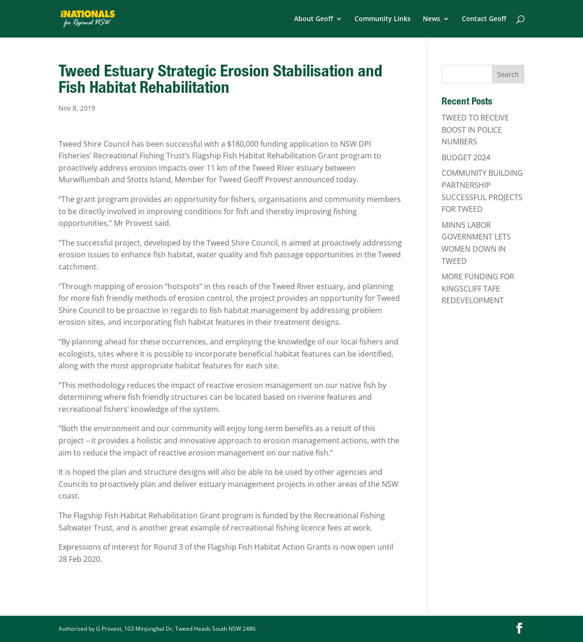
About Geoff (313, 19)
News (431, 19)
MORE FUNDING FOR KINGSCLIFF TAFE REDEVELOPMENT (478, 288)
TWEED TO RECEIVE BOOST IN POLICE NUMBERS (475, 129)
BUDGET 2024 (466, 157)
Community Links (382, 19)
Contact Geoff (484, 19)
